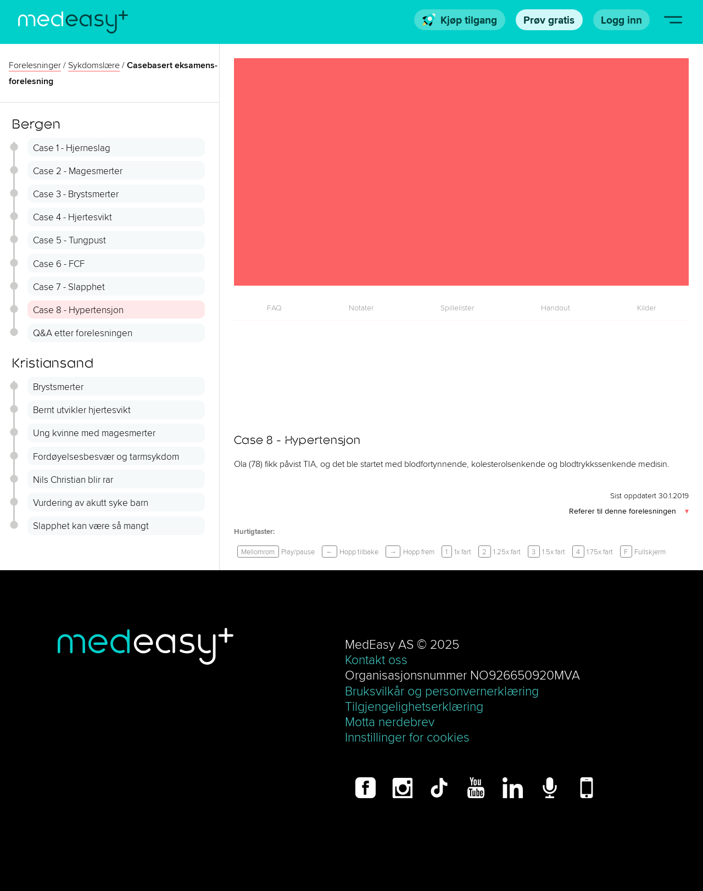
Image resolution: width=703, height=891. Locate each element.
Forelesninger (35, 65)
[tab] (275, 307)
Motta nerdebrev (389, 721)
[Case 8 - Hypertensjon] (461, 172)
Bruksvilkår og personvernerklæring (442, 690)
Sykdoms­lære (94, 65)
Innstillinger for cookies (407, 736)
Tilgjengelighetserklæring (414, 706)
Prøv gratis (548, 19)
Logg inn (621, 19)
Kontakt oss (376, 659)
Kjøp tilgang (460, 19)
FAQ (274, 307)
